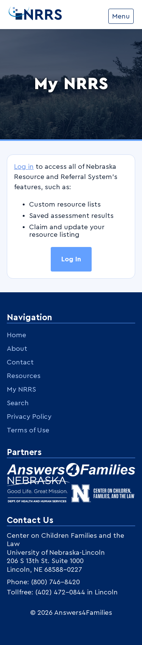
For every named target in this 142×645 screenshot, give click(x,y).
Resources (24, 375)
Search (18, 403)
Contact (20, 362)
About (17, 348)
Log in (24, 166)
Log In (71, 259)
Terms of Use (28, 430)
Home (16, 335)
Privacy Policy (29, 416)
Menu (121, 16)
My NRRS (21, 389)
